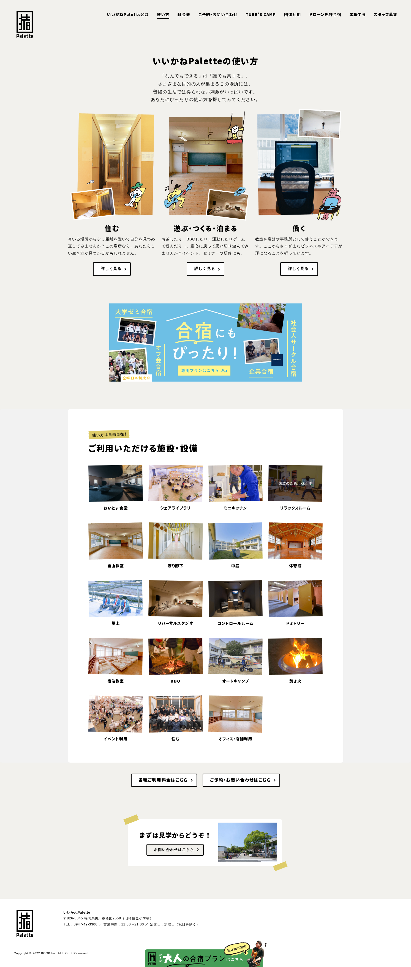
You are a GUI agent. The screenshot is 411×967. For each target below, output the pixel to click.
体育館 (295, 565)
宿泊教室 (115, 681)
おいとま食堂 (116, 508)
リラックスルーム (295, 508)
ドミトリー (295, 623)
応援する (358, 14)
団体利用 (292, 14)
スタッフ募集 (385, 14)
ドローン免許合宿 (325, 14)
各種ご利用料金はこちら (163, 780)
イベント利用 (116, 738)
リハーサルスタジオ (175, 623)
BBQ (175, 681)
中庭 (235, 565)
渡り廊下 (175, 565)
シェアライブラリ (175, 508)
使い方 (163, 14)
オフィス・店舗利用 (235, 738)
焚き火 (295, 681)
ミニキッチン (235, 508)
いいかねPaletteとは (128, 14)
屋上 (115, 623)
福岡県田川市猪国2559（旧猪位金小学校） (118, 918)
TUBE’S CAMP (261, 14)
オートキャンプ (235, 681)
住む (175, 738)
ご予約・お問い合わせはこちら (240, 780)
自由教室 (115, 565)
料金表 (184, 14)
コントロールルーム (235, 623)
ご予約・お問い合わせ (217, 14)
